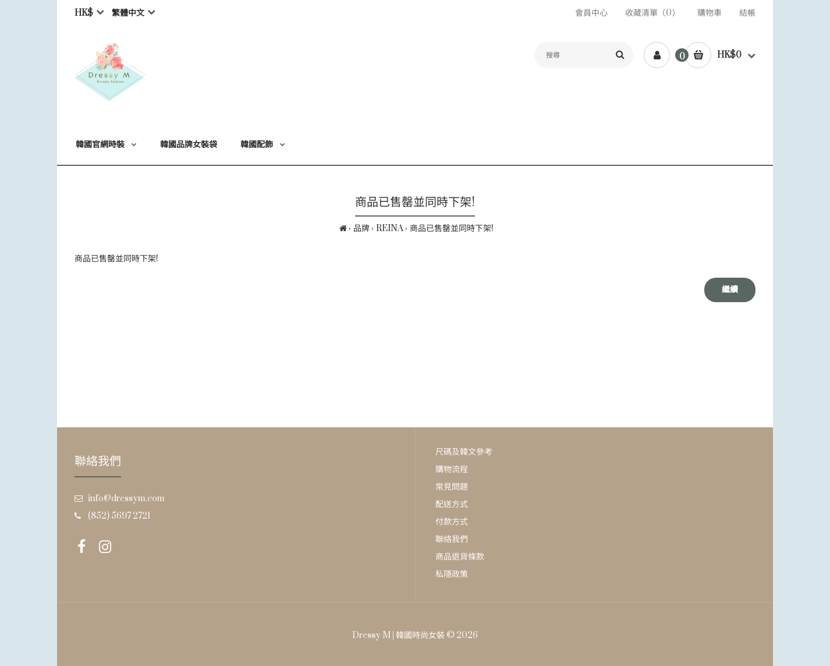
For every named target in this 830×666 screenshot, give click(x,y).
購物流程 (451, 469)
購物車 (709, 13)
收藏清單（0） (652, 13)
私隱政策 (451, 574)
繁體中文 (128, 13)
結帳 (747, 13)
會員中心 (591, 13)
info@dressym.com (126, 498)
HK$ (84, 13)
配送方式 (451, 504)
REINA (389, 228)
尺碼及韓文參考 (463, 452)
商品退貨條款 (459, 556)
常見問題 (451, 487)
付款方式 (451, 521)
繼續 (730, 289)
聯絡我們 (451, 539)
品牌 (361, 228)
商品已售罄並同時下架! (452, 228)
